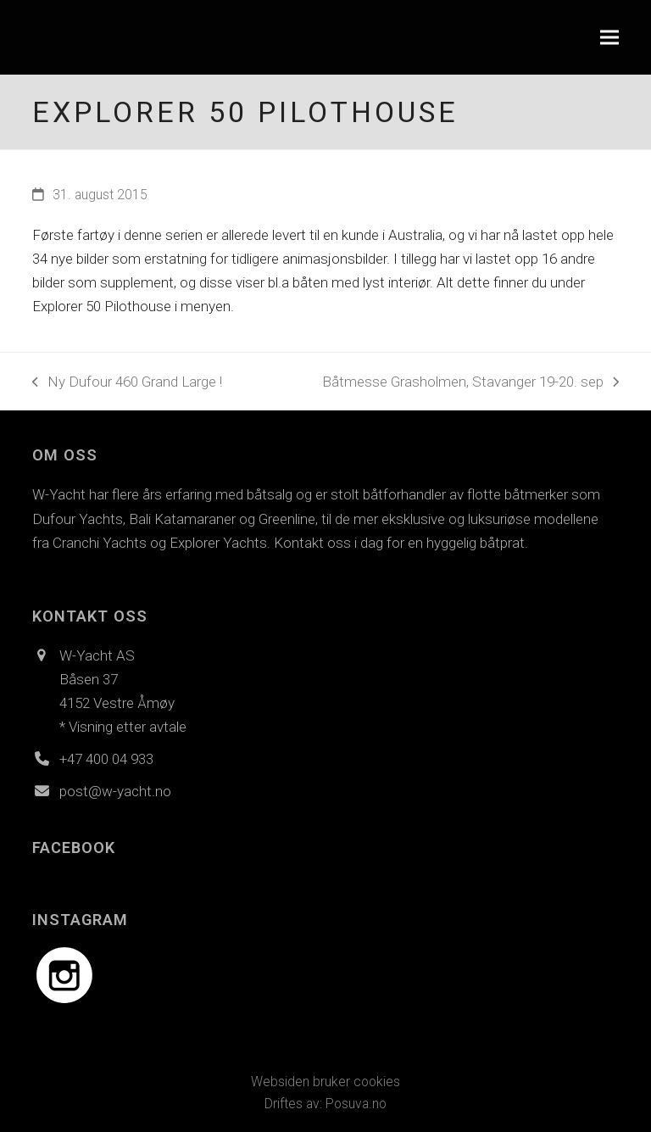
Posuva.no (356, 1104)
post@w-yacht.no (115, 791)
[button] (609, 38)
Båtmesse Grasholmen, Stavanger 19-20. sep (470, 383)
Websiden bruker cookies (325, 1081)
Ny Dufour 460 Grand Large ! (127, 383)
